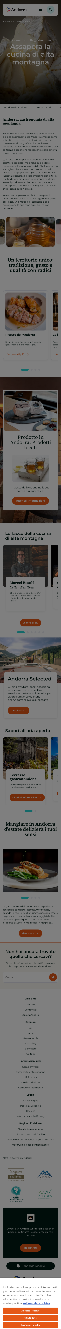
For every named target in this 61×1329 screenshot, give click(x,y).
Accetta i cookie (30, 1310)
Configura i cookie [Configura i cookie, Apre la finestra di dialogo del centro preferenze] (30, 1325)
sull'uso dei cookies (36, 1303)
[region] (30, 1303)
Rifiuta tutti (30, 1318)
